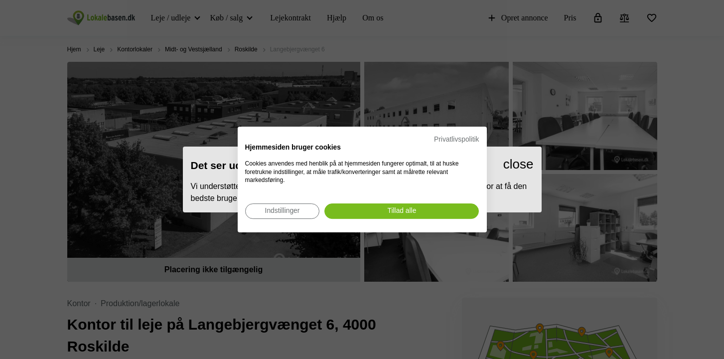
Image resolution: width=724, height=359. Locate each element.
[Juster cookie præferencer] (282, 211)
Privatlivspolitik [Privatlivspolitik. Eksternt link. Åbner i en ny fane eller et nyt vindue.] (456, 139)
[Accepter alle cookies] (401, 211)
